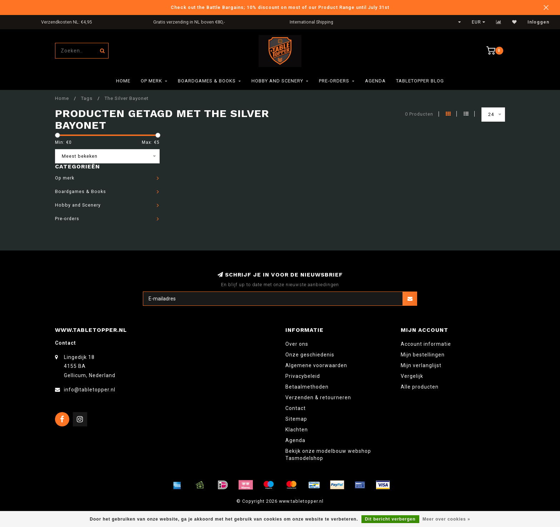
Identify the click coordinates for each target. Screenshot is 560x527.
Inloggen (538, 22)
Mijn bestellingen (423, 355)
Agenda (375, 80)
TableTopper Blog (420, 80)
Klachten (296, 429)
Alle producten (420, 387)
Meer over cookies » (446, 519)
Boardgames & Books (207, 80)
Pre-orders (334, 80)
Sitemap (296, 419)
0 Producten (419, 114)
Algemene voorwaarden (316, 365)
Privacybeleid (302, 376)
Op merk (151, 80)
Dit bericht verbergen (390, 519)
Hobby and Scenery (277, 80)
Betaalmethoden (307, 387)
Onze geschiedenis (309, 355)
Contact (295, 408)
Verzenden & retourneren (318, 397)
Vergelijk (412, 376)
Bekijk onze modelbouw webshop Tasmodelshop (328, 454)
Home (123, 80)
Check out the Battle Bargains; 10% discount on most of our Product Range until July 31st (280, 7)
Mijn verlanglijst (421, 365)
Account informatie (426, 344)
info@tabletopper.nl (89, 389)
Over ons (296, 344)
